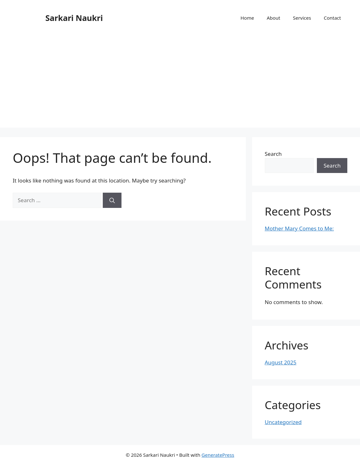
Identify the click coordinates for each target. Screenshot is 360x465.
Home (247, 18)
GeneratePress (217, 455)
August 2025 (281, 362)
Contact (332, 18)
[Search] (112, 200)
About (273, 18)
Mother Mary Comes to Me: (299, 228)
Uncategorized (283, 422)
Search (273, 153)
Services (302, 18)
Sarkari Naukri (74, 17)
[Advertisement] (180, 83)
